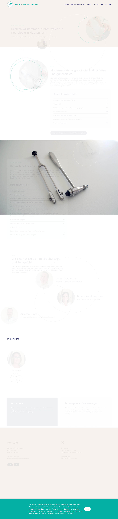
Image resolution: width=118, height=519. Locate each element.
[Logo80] (10, 4)
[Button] (102, 4)
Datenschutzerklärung (67, 513)
